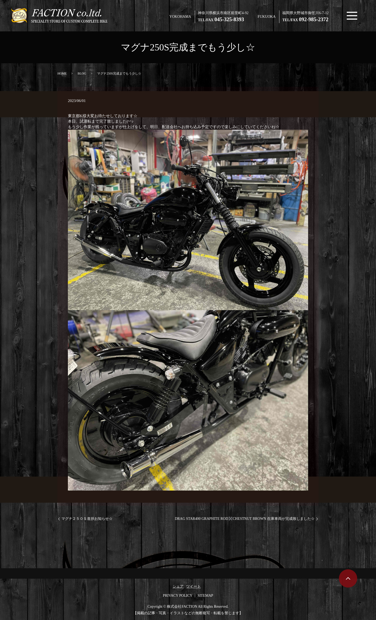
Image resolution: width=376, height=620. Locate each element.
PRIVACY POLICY (177, 596)
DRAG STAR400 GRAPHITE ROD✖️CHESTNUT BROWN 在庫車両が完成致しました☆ (245, 519)
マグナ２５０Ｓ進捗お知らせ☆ (87, 519)
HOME (62, 73)
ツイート (193, 586)
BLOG (82, 73)
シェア (178, 586)
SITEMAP (205, 596)
